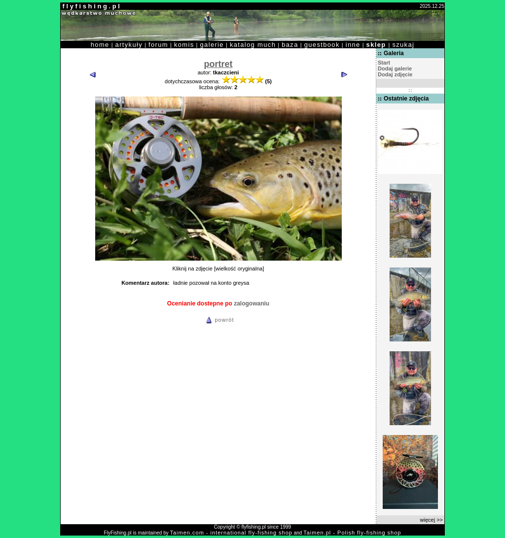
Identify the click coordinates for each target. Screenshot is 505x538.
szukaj (403, 44)
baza (290, 44)
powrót (218, 320)
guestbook (322, 44)
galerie (212, 44)
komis (184, 44)
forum (158, 44)
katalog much (253, 44)
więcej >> (431, 520)
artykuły (129, 44)
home (100, 44)
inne (353, 44)
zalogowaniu (251, 303)
